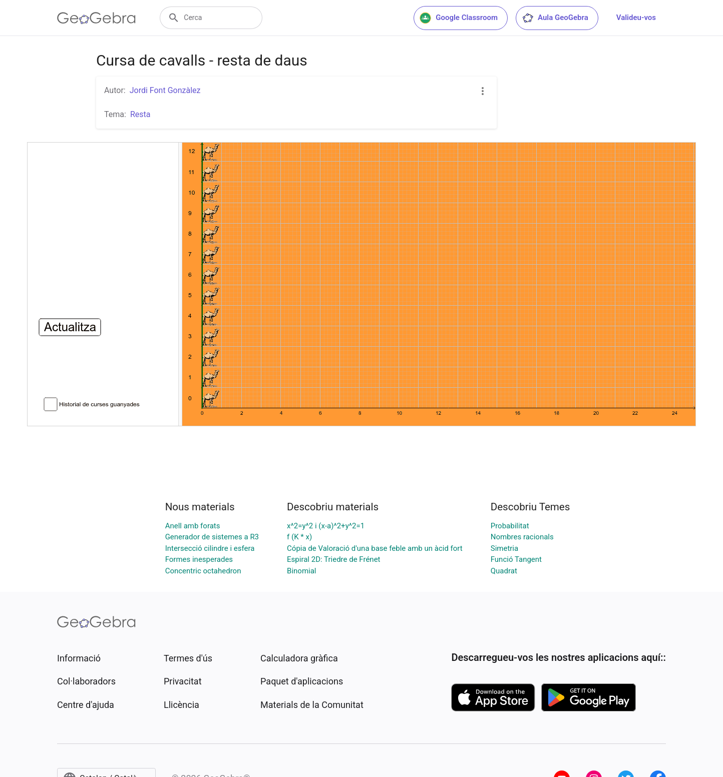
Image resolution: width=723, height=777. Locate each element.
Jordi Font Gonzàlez (165, 90)
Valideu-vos (636, 17)
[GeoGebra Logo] (96, 18)
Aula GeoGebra (555, 18)
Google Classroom (459, 18)
